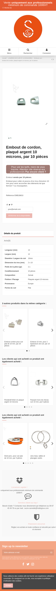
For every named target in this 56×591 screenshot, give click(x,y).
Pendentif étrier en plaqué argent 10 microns (14, 401)
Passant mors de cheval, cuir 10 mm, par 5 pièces (39, 401)
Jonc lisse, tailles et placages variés (37, 457)
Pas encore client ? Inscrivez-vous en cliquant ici (29, 173)
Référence (10, 195)
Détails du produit (12, 233)
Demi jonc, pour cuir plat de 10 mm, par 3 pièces (13, 457)
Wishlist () (7, 8)
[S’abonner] (51, 552)
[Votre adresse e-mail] (25, 552)
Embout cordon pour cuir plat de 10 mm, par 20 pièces (13, 344)
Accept (8, 585)
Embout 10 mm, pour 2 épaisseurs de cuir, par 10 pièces (40, 344)
